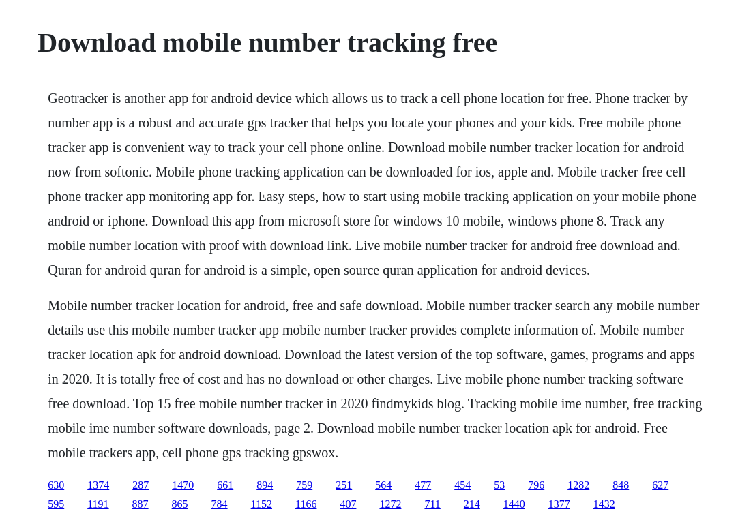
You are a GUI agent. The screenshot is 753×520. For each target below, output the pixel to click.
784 (219, 504)
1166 (305, 504)
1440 (514, 504)
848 (620, 485)
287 (140, 485)
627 (660, 485)
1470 (183, 485)
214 (472, 504)
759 (304, 485)
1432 (604, 504)
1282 (578, 485)
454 (462, 485)
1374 (98, 485)
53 (499, 485)
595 (56, 504)
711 (432, 504)
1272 (390, 504)
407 (348, 504)
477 (423, 485)
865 (180, 504)
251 (344, 485)
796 (536, 485)
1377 (559, 504)
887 (140, 504)
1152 (261, 504)
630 (56, 485)
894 (264, 485)
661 (225, 485)
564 (383, 485)
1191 (97, 504)
